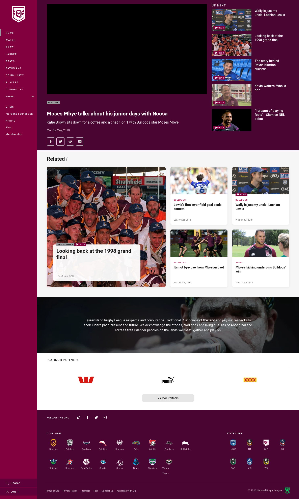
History (10, 120)
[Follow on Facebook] (87, 417)
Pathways (14, 68)
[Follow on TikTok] (78, 417)
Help (95, 490)
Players (12, 82)
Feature (53, 102)
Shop (9, 127)
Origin (10, 106)
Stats (10, 61)
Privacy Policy (70, 490)
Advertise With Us (126, 490)
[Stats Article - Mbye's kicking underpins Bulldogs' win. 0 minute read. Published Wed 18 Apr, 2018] (260, 258)
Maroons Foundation (19, 113)
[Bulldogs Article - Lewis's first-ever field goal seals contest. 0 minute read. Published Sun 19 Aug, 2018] (198, 196)
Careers (86, 490)
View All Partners (168, 398)
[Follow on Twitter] (96, 417)
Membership (14, 134)
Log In (13, 491)
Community (15, 75)
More (20, 96)
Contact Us (107, 490)
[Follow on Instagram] (105, 417)
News (10, 32)
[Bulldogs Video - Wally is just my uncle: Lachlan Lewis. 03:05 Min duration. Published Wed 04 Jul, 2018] (260, 196)
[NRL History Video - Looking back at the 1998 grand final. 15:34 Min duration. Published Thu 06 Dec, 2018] (106, 227)
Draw (10, 46)
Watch (11, 39)
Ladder (11, 54)
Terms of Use (52, 490)
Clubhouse (14, 89)
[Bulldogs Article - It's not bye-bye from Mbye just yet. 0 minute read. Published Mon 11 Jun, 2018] (198, 258)
